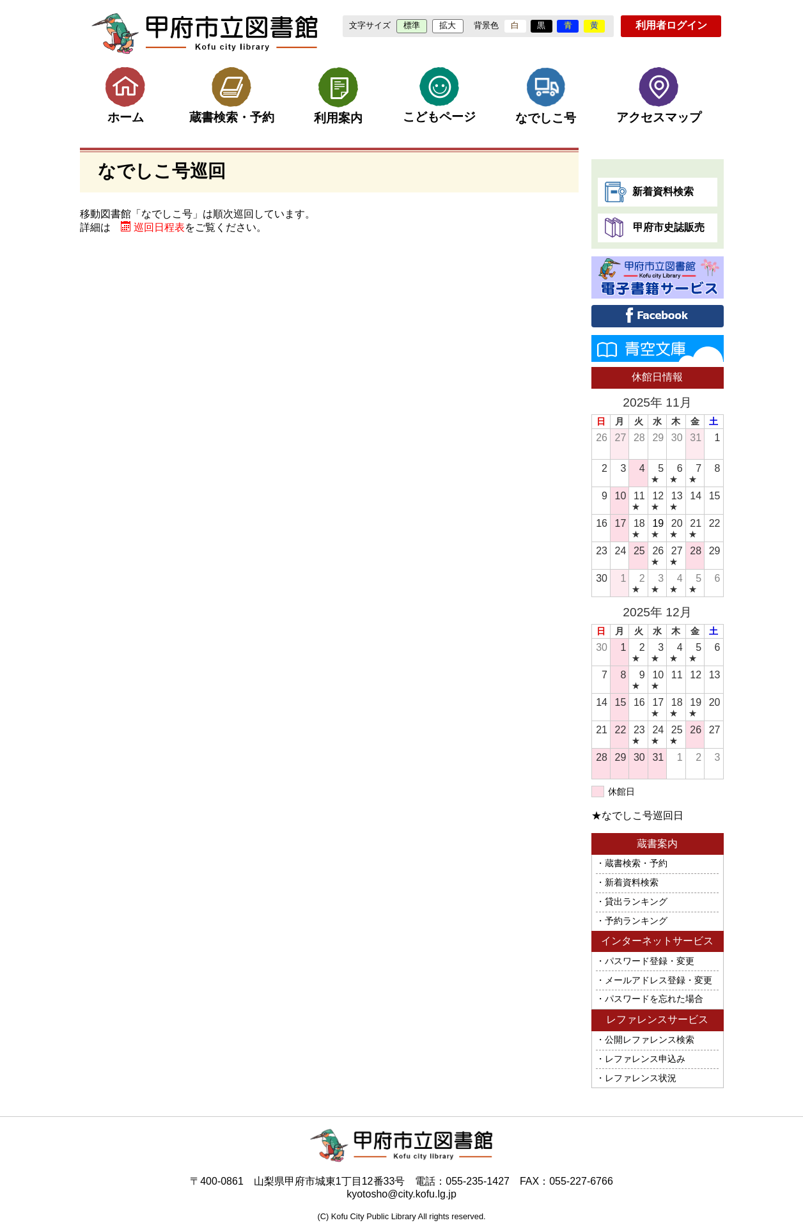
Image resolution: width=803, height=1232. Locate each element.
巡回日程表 (159, 227)
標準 (411, 25)
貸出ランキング (636, 902)
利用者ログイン (671, 25)
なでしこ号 (545, 95)
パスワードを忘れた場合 (654, 999)
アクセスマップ (658, 95)
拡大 (447, 25)
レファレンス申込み (645, 1059)
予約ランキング (636, 921)
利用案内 (338, 96)
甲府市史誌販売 (654, 227)
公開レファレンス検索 (649, 1040)
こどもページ (439, 95)
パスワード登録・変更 (649, 961)
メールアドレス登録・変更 (658, 980)
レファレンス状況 (640, 1078)
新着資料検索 (649, 192)
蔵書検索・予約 (231, 95)
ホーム (125, 95)
